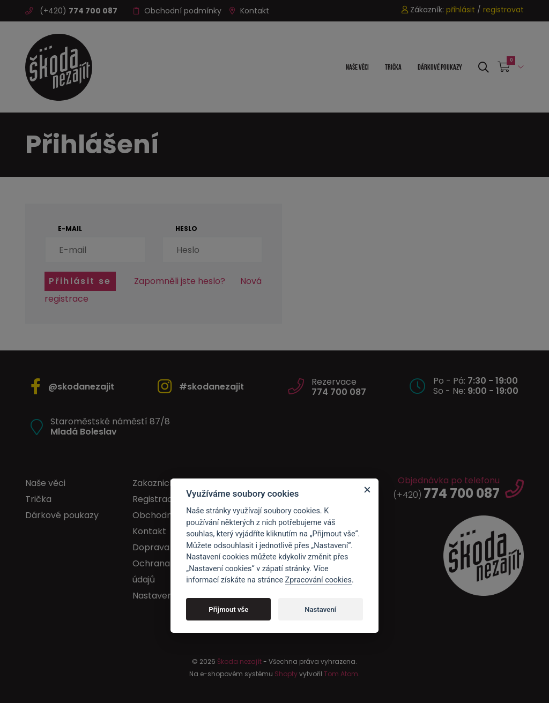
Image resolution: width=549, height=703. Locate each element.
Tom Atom (341, 673)
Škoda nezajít (239, 661)
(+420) (71, 10)
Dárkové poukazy (440, 67)
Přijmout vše (228, 609)
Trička (393, 67)
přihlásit (460, 9)
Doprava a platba (169, 547)
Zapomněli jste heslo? (179, 281)
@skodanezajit (81, 386)
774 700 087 (338, 392)
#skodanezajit (211, 386)
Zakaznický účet (166, 483)
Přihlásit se (80, 281)
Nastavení (320, 609)
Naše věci (357, 67)
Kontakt (249, 10)
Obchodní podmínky (177, 10)
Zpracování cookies (318, 580)
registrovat (503, 9)
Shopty (286, 673)
